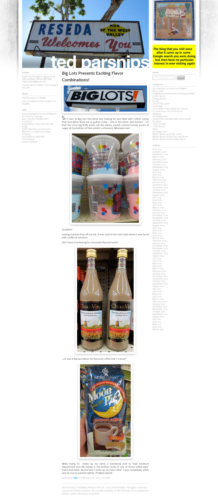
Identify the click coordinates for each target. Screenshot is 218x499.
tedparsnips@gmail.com (34, 82)
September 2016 (160, 167)
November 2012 (160, 279)
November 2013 (160, 248)
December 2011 (159, 307)
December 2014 (159, 215)
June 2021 (157, 150)
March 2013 (158, 269)
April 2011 (157, 327)
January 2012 (158, 304)
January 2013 (158, 274)
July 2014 (156, 228)
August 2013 (158, 256)
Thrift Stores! (159, 127)
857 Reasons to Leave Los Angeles (169, 89)
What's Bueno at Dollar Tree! (166, 134)
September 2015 (160, 193)
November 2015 (160, 188)
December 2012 (159, 276)
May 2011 (156, 324)
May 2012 (157, 294)
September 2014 (160, 223)
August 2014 (158, 226)
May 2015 (157, 203)
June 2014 (157, 231)
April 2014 (157, 236)
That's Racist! (159, 124)
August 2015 (158, 195)
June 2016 (157, 175)
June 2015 (157, 200)
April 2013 (157, 266)
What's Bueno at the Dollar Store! (169, 139)
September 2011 (159, 314)
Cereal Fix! (27, 122)
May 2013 (157, 264)
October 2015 (159, 190)
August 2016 (158, 170)
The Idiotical (28, 139)
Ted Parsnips (85, 34)
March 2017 (158, 157)
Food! (155, 101)
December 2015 (160, 185)
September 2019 (160, 155)
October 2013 (158, 251)
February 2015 (159, 210)
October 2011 (158, 312)
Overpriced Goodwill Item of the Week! (171, 119)
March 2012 (158, 299)
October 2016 (159, 165)
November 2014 (160, 218)
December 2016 (160, 162)
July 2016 (156, 172)
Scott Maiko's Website (33, 137)
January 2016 (158, 182)
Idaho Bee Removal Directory (37, 129)
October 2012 (158, 281)
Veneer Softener (29, 142)
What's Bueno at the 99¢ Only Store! (170, 137)
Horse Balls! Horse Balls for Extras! (170, 109)
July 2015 (156, 198)
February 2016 (159, 180)
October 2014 (158, 221)
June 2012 (157, 292)
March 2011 (158, 330)
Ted (75, 478)
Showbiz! (157, 122)
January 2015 (158, 213)
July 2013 (156, 259)
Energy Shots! (159, 99)
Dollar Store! (158, 96)
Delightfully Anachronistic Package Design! (173, 94)
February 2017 (159, 160)
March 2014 (158, 238)
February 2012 (159, 302)
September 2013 (160, 253)
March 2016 (158, 177)
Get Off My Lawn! (161, 104)
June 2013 (157, 261)
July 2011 (156, 319)
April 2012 (157, 297)
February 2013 (159, 271)
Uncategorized (159, 132)
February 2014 (159, 241)
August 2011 (158, 317)
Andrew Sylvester (82, 491)
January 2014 (158, 243)
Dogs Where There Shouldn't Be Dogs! (37, 125)
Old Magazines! (160, 117)
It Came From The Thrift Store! (167, 111)
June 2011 (156, 322)
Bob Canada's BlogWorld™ (35, 119)
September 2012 (160, 284)
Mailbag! (156, 114)
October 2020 (159, 152)
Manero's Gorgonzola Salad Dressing (36, 133)
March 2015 (158, 208)
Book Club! (158, 91)
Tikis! (155, 129)
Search (181, 78)
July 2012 (156, 289)
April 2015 (157, 205)
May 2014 (157, 233)
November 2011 (159, 309)
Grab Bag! (157, 106)
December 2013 (159, 246)
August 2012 (158, 286)
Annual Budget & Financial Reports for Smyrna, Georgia (39, 115)
